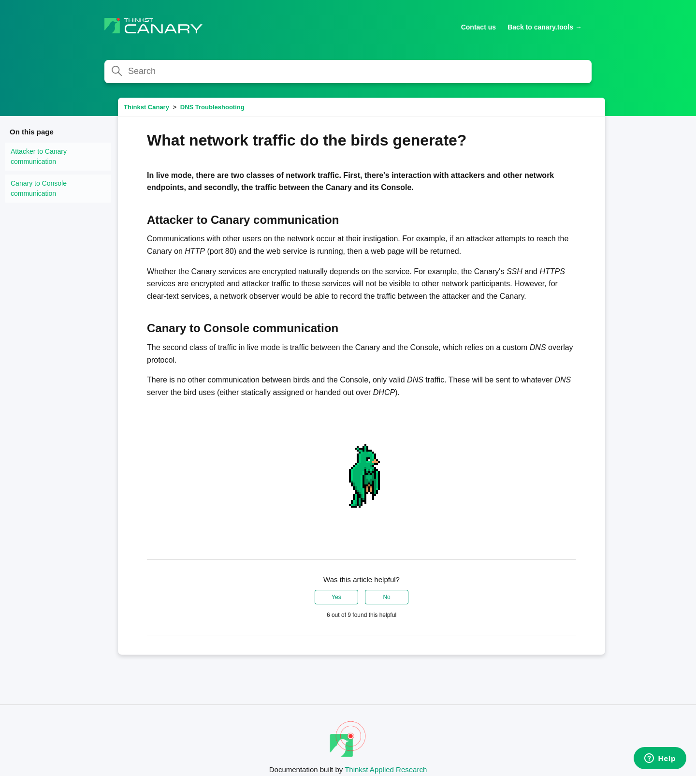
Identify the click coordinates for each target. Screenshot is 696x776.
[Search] (348, 71)
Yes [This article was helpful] (336, 597)
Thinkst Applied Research (386, 769)
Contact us (478, 27)
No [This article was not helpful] (386, 597)
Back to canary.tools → (545, 27)
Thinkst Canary (146, 107)
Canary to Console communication (39, 188)
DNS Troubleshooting (212, 107)
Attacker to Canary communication (39, 156)
